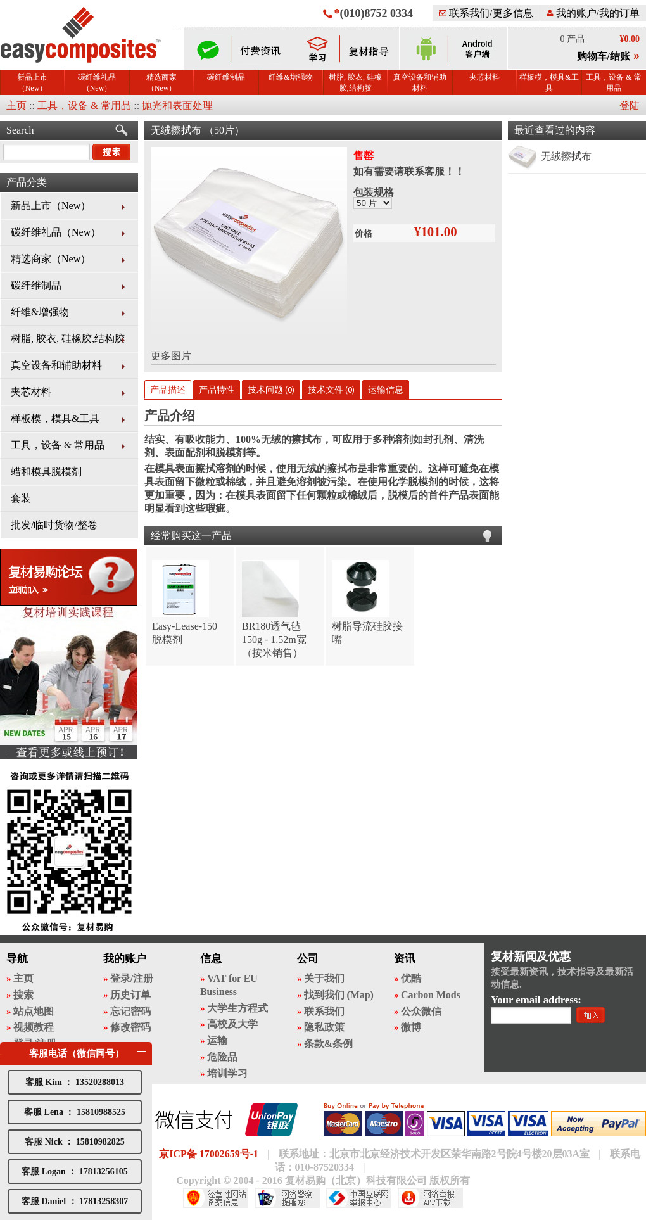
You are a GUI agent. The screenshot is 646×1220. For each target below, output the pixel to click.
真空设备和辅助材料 (419, 82)
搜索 (23, 994)
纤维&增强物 (290, 77)
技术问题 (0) (271, 389)
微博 (411, 1027)
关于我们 (324, 978)
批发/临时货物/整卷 (54, 524)
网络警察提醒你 (287, 1198)
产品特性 (216, 389)
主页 (16, 105)
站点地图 (33, 1011)
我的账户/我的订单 (593, 13)
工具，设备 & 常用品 (613, 82)
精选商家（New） (161, 82)
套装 (21, 498)
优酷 (411, 978)
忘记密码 (130, 1011)
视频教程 (33, 1027)
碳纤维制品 (226, 77)
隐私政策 (324, 1027)
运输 (217, 1040)
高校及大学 (232, 1024)
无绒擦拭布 (566, 156)
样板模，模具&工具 (548, 82)
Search (20, 130)
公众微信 (421, 1011)
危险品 (222, 1057)
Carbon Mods (430, 994)
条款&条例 (328, 1043)
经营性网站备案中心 (215, 1198)
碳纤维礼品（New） (97, 82)
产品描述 (168, 389)
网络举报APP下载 (430, 1198)
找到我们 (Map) (339, 994)
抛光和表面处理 (177, 105)
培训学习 (227, 1073)
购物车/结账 (603, 56)
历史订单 (130, 994)
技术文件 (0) (331, 389)
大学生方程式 (237, 1008)
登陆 (629, 105)
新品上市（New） (32, 82)
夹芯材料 (484, 77)
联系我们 (324, 1011)
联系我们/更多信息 (486, 13)
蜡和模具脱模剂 (46, 471)
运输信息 (385, 389)
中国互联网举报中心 (358, 1198)
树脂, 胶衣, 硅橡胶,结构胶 (355, 82)
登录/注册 (131, 978)
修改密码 (130, 1027)
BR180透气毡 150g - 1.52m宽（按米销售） (274, 639)
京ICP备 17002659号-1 (208, 1153)
